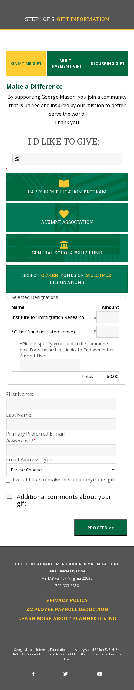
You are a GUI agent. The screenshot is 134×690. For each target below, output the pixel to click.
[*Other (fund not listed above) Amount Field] (107, 332)
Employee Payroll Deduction (67, 609)
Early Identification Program (64, 187)
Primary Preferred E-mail (35, 437)
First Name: (21, 394)
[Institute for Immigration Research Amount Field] (107, 317)
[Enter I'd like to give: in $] (67, 159)
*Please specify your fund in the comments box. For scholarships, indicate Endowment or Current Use (67, 349)
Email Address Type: (31, 459)
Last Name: (20, 414)
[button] (67, 500)
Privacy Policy (67, 600)
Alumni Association (64, 217)
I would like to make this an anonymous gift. (65, 479)
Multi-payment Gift (67, 63)
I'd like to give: (65, 141)
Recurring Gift (108, 63)
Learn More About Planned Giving (67, 618)
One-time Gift (26, 63)
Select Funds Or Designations (67, 278)
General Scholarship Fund (64, 248)
